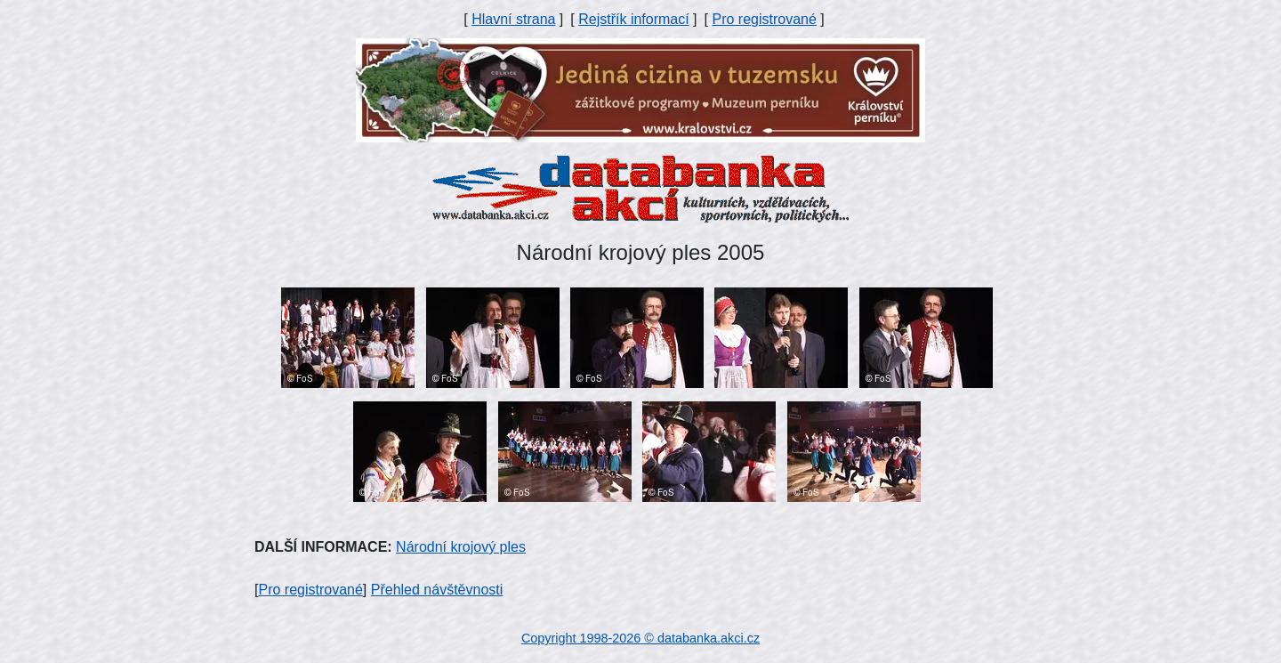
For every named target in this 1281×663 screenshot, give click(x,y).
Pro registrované (764, 19)
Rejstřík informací (633, 19)
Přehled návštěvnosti (437, 589)
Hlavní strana (513, 19)
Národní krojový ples (461, 546)
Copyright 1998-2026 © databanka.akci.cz (640, 638)
